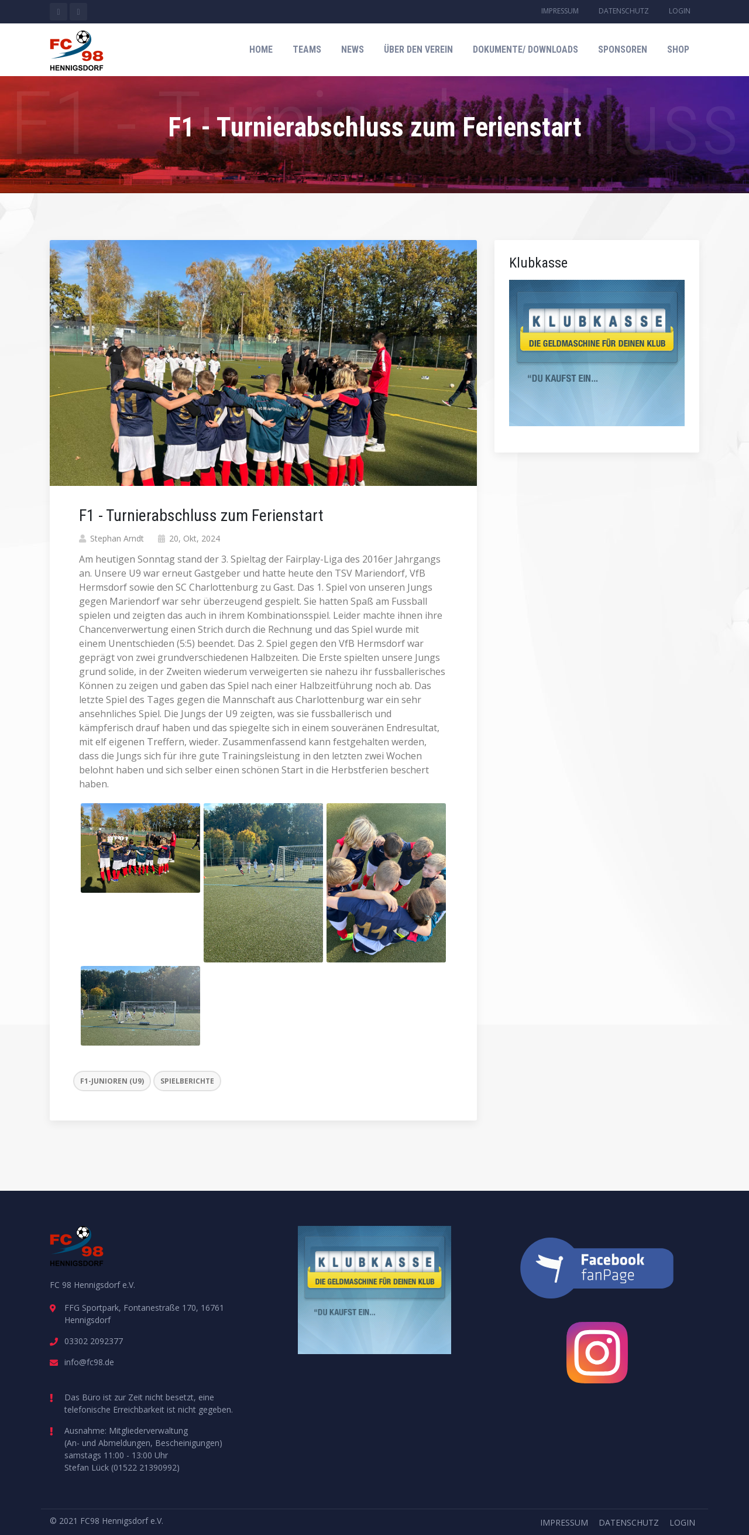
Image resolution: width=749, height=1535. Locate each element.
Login (679, 11)
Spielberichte (187, 1081)
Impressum (560, 11)
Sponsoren (622, 49)
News (352, 49)
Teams (307, 49)
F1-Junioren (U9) (112, 1081)
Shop (678, 49)
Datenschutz (624, 11)
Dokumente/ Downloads (525, 49)
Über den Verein (418, 49)
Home (261, 49)
